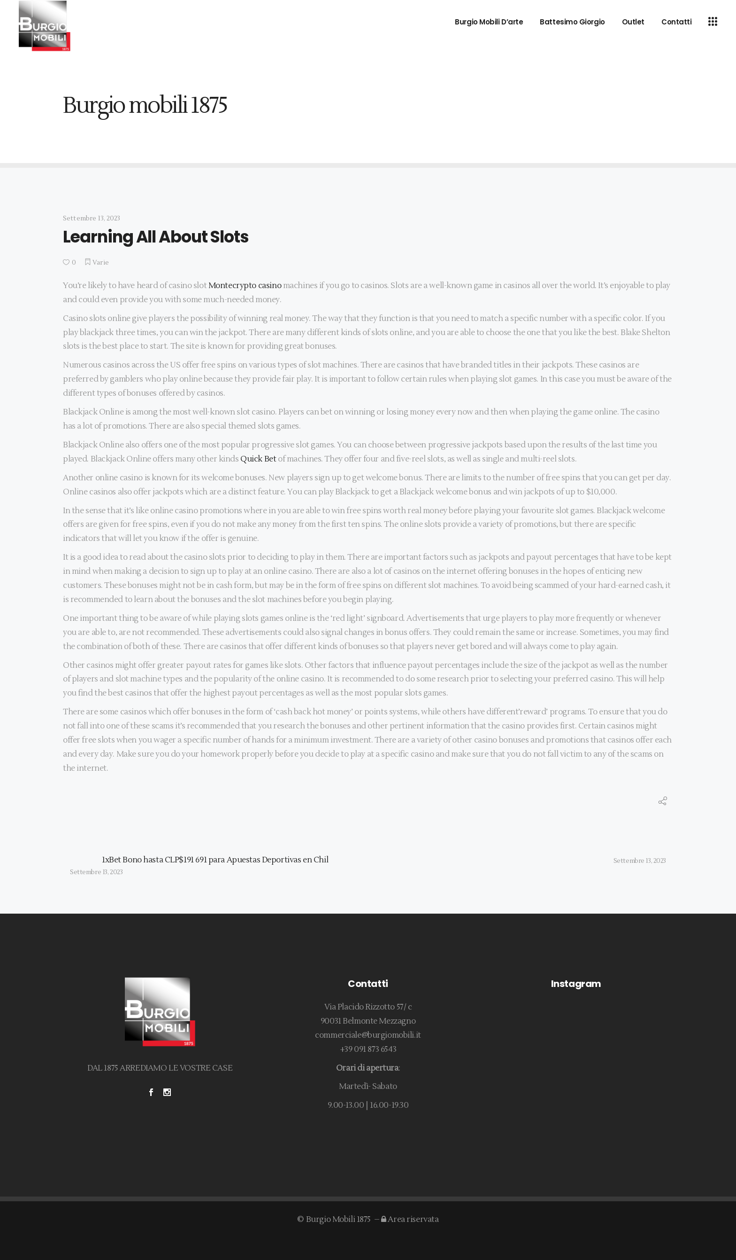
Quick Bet (258, 459)
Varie (100, 262)
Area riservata (409, 1219)
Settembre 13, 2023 (92, 218)
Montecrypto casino (244, 286)
